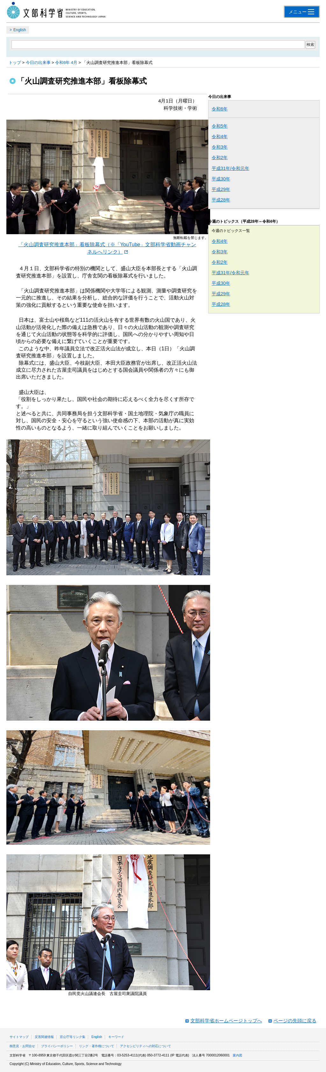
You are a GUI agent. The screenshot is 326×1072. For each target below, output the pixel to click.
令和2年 (220, 157)
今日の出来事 (38, 62)
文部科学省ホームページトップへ (226, 1020)
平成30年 (221, 178)
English (19, 30)
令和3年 (220, 147)
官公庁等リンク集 (72, 1037)
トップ (15, 62)
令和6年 (220, 108)
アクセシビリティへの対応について (145, 1046)
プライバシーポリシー (57, 1046)
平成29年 (221, 189)
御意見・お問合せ (22, 1046)
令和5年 (220, 126)
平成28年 (221, 199)
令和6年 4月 (66, 62)
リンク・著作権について (96, 1046)
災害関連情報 (44, 1037)
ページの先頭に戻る (294, 1020)
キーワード (116, 1037)
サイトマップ (19, 1037)
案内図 (237, 1055)
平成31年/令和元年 (230, 168)
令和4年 (220, 136)
